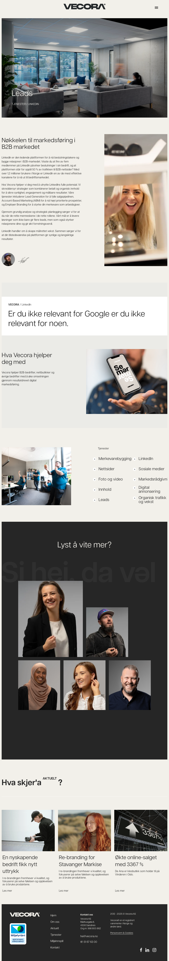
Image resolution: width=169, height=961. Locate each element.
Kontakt (55, 947)
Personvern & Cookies (121, 933)
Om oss (54, 922)
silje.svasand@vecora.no (81, 669)
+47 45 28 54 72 (30, 585)
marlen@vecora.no (32, 589)
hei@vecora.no (84, 732)
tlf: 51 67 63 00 (88, 942)
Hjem (53, 915)
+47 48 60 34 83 (31, 665)
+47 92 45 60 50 (121, 665)
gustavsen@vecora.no (102, 616)
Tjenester (56, 935)
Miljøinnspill (56, 941)
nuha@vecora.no (31, 669)
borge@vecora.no (122, 669)
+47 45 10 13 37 (98, 612)
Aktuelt (54, 928)
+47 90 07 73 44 (76, 665)
